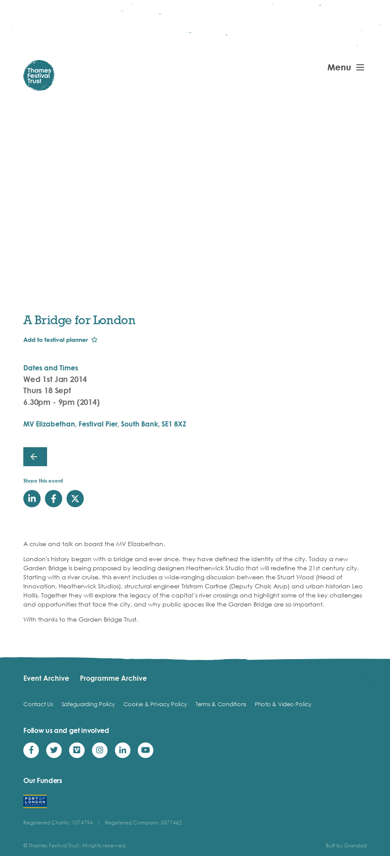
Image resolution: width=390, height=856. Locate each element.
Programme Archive (113, 678)
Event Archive (46, 678)
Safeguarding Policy (88, 704)
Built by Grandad (346, 845)
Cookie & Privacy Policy (155, 704)
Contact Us (38, 704)
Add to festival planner (55, 339)
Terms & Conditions (221, 704)
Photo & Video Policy (283, 704)
